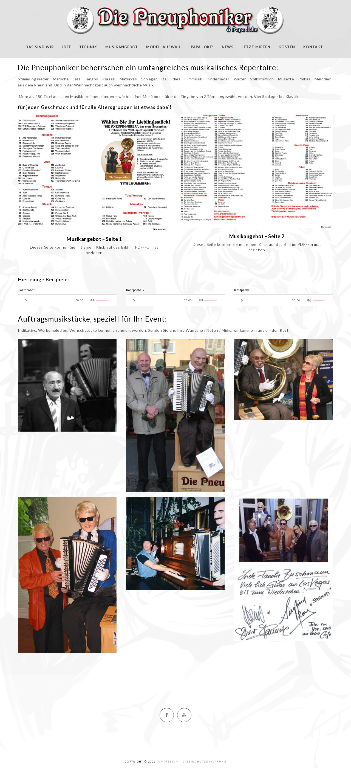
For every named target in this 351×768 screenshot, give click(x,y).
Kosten (287, 47)
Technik (88, 47)
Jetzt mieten (256, 47)
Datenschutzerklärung (204, 761)
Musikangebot (121, 47)
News (228, 47)
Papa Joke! (202, 47)
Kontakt (313, 47)
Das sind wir (40, 47)
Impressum (169, 761)
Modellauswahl (164, 47)
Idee (66, 47)
